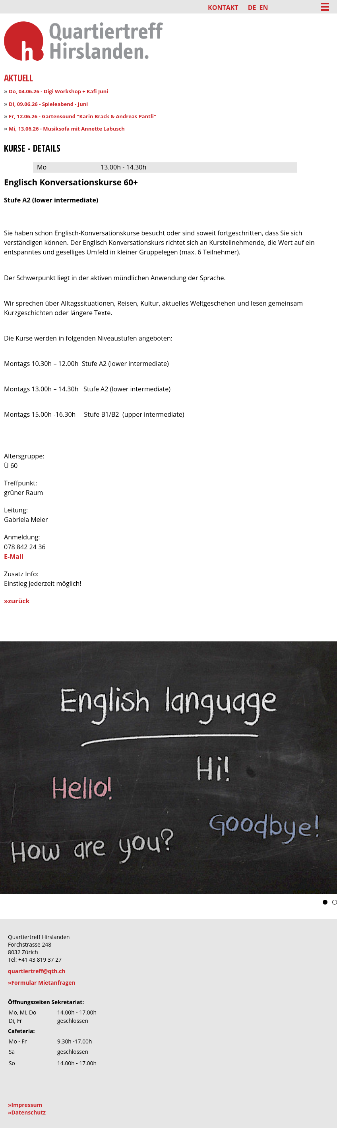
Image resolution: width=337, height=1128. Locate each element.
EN (263, 7)
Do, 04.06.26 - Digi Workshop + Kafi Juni (58, 91)
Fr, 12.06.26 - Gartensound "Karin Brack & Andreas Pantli (81, 116)
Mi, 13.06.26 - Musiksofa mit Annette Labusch (67, 128)
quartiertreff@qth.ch (36, 971)
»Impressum (25, 1105)
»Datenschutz (27, 1112)
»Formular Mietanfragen (42, 982)
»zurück (16, 601)
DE (252, 7)
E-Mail (13, 556)
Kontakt (223, 7)
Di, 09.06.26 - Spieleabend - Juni (48, 104)
